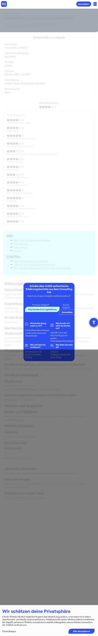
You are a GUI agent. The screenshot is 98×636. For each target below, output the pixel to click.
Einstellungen (9, 631)
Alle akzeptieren (81, 631)
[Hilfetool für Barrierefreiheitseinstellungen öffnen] (94, 322)
